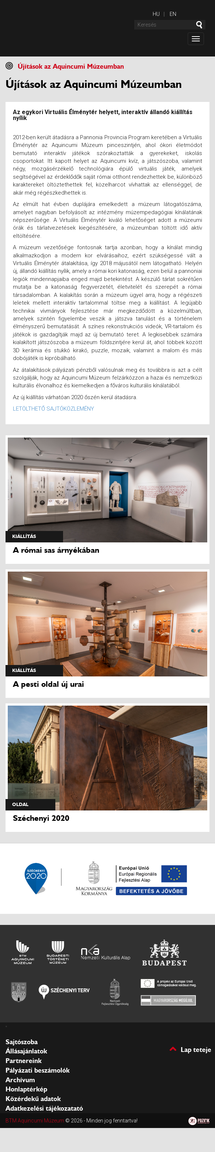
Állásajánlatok (26, 1051)
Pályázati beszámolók (38, 1070)
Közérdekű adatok (33, 1099)
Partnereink (24, 1061)
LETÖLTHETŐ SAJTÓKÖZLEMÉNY (53, 408)
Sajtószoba (22, 1042)
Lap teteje (196, 1049)
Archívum (20, 1080)
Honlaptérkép (26, 1089)
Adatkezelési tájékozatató (44, 1108)
